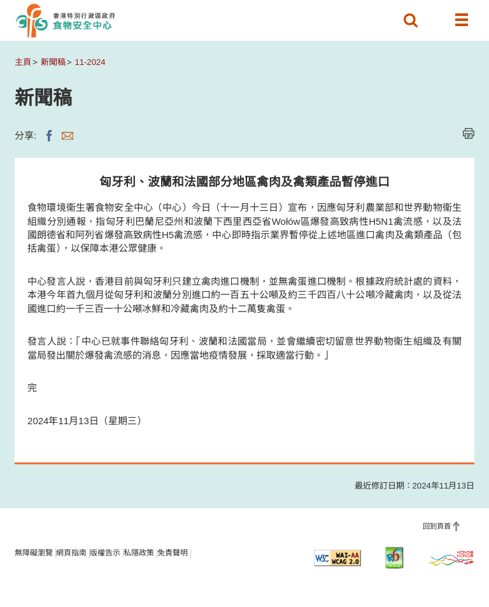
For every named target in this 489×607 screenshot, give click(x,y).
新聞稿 (53, 62)
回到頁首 (437, 526)
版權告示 (105, 552)
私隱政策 (139, 552)
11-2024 (89, 62)
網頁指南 (71, 552)
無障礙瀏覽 (34, 552)
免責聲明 (172, 552)
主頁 (23, 62)
